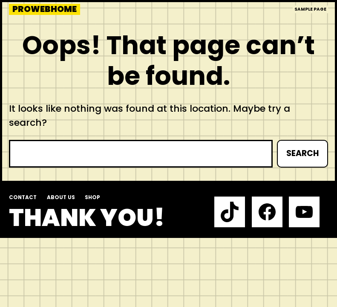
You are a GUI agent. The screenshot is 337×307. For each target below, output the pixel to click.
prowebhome (44, 9)
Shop (92, 197)
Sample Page (310, 9)
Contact (23, 197)
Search (302, 153)
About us (61, 197)
